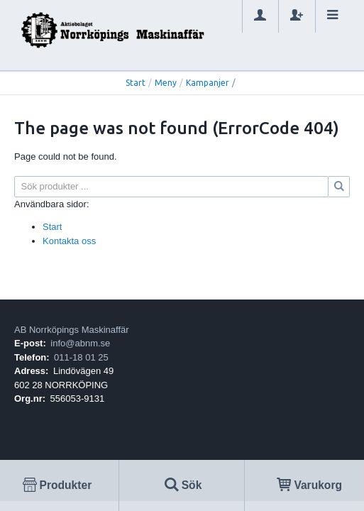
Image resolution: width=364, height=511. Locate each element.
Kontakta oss (69, 241)
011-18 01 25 (81, 357)
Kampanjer (207, 82)
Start (135, 82)
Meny (166, 82)
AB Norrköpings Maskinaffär (71, 329)
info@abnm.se (80, 343)
